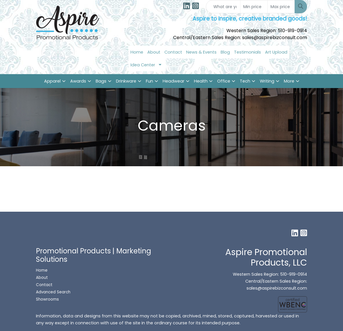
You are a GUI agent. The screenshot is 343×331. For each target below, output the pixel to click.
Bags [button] (101, 81)
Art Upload (276, 52)
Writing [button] (267, 81)
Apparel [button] (52, 81)
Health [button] (201, 81)
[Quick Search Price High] (281, 6)
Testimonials (247, 52)
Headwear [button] (173, 81)
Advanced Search (53, 292)
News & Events (201, 52)
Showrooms (48, 299)
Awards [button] (78, 81)
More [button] (289, 81)
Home (136, 52)
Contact (173, 52)
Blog (225, 52)
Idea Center (142, 65)
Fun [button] (149, 81)
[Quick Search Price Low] (254, 6)
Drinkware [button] (126, 81)
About (153, 52)
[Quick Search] (223, 6)
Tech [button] (245, 81)
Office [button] (223, 81)
